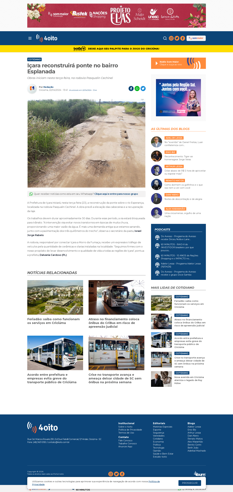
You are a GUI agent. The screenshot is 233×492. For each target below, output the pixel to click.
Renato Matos (195, 438)
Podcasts (162, 229)
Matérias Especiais (162, 426)
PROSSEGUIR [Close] (189, 482)
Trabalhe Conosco (127, 443)
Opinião (157, 450)
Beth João (193, 447)
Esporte (157, 429)
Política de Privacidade (130, 429)
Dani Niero (193, 435)
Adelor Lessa (194, 426)
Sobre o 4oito (125, 426)
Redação (48, 87)
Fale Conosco (125, 440)
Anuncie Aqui (125, 446)
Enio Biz (192, 429)
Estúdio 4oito (160, 456)
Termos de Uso (126, 432)
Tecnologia (158, 447)
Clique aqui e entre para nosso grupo (116, 194)
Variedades (158, 435)
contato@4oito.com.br (58, 442)
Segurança (158, 432)
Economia (158, 441)
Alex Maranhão (195, 441)
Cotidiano (34, 59)
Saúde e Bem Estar (163, 453)
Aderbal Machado (197, 450)
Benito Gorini (194, 444)
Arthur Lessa (194, 432)
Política (157, 444)
